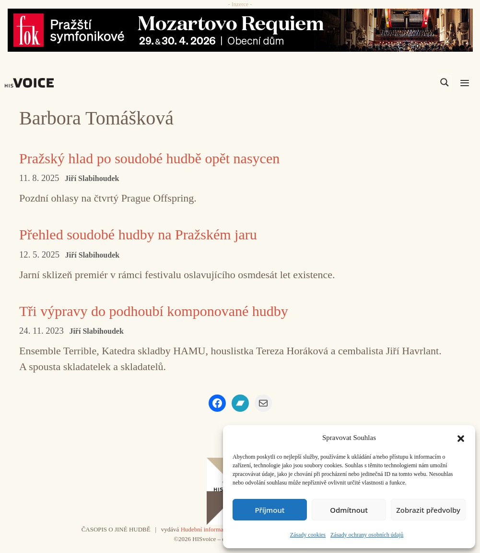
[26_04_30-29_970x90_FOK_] (240, 30)
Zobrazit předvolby (428, 510)
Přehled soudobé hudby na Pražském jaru (138, 234)
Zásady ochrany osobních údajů (366, 534)
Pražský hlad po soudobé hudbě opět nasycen (149, 158)
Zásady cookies (308, 534)
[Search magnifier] (444, 82)
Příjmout (269, 510)
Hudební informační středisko (218, 529)
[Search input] (399, 82)
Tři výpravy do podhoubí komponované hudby (153, 311)
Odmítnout (349, 510)
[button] (461, 437)
